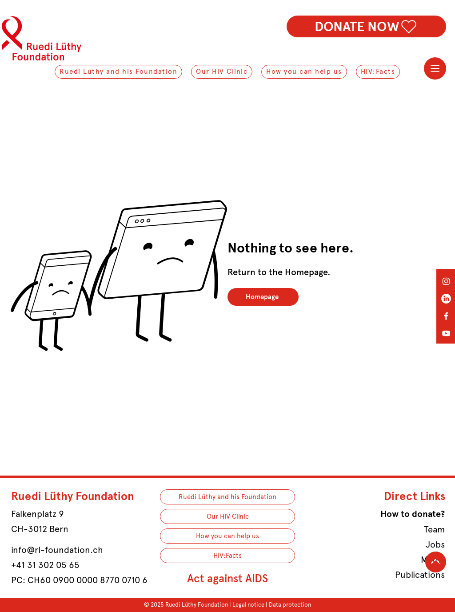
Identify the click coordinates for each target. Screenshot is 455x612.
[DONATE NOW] (366, 26)
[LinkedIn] (446, 299)
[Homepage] (263, 297)
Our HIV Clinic (228, 516)
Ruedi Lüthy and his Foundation (227, 497)
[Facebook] (446, 316)
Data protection (290, 604)
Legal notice (248, 604)
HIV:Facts (227, 556)
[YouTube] (446, 333)
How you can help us (227, 536)
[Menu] (435, 68)
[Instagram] (446, 281)
